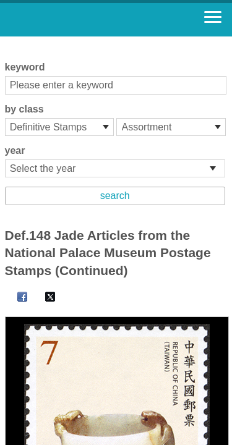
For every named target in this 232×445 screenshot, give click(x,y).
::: (9, 41)
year (15, 150)
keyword (25, 67)
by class (24, 109)
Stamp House (77, 19)
